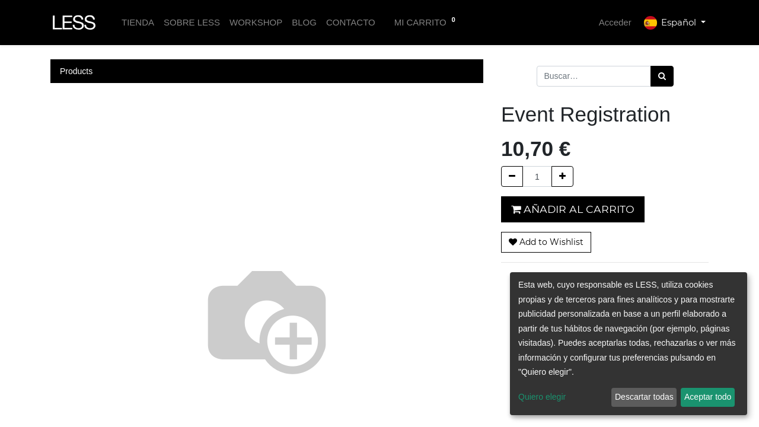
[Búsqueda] (662, 76)
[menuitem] (138, 22)
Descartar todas (644, 396)
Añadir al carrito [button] (572, 209)
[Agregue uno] (562, 176)
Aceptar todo (707, 396)
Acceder (615, 22)
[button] (546, 242)
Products (76, 71)
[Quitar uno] (512, 176)
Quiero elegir (542, 396)
